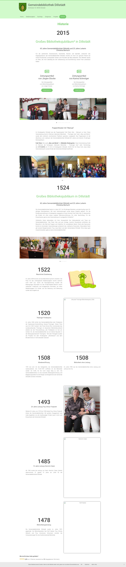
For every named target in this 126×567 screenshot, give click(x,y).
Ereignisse (48, 16)
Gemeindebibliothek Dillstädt (46, 5)
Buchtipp (40, 16)
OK (81, 564)
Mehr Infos (94, 564)
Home (21, 16)
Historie (63, 16)
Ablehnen (87, 564)
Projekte (55, 16)
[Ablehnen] (124, 564)
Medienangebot (30, 16)
